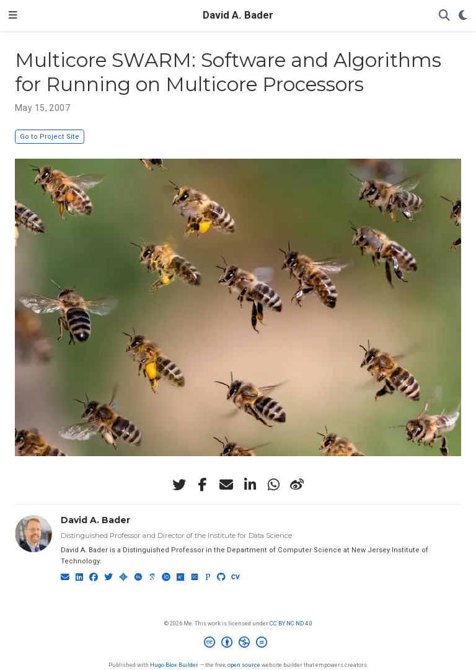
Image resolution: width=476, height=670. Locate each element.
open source (243, 664)
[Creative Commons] (238, 644)
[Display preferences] (463, 16)
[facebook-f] (202, 484)
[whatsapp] (273, 484)
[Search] (444, 16)
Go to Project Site (49, 137)
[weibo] (297, 484)
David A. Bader (238, 15)
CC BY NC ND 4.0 (291, 623)
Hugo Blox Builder (174, 664)
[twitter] (179, 484)
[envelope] (226, 484)
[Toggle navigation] (13, 15)
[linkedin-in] (249, 484)
